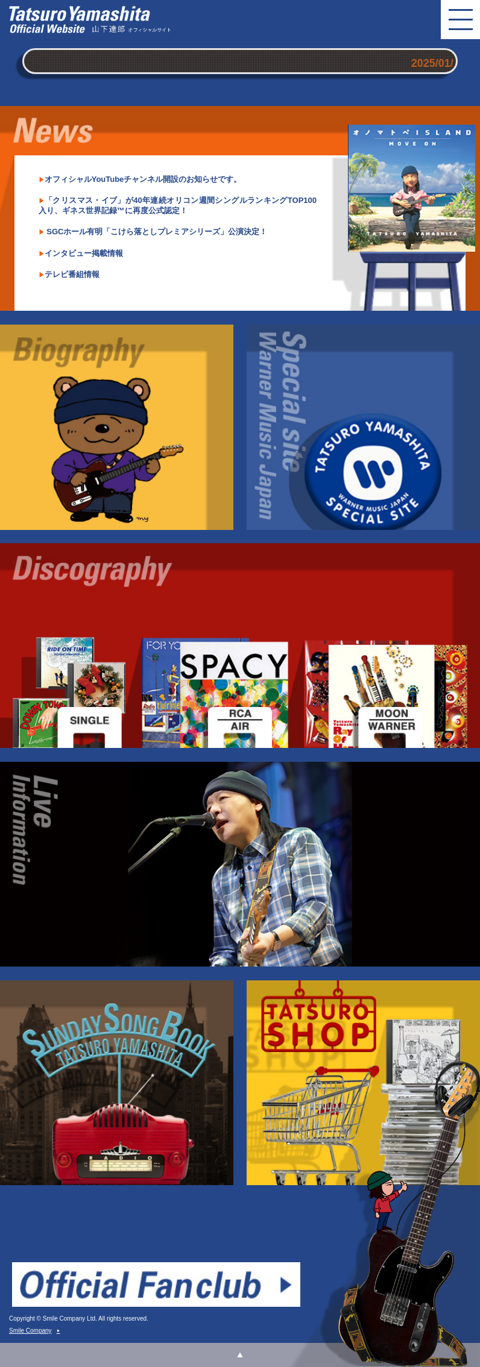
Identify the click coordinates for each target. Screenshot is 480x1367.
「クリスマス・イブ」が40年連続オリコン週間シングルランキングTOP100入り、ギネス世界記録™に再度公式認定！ (178, 205)
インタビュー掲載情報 (84, 253)
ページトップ (240, 1355)
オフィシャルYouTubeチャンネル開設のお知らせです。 (143, 179)
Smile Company (34, 1330)
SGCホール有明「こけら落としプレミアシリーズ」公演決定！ (156, 231)
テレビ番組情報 (72, 274)
